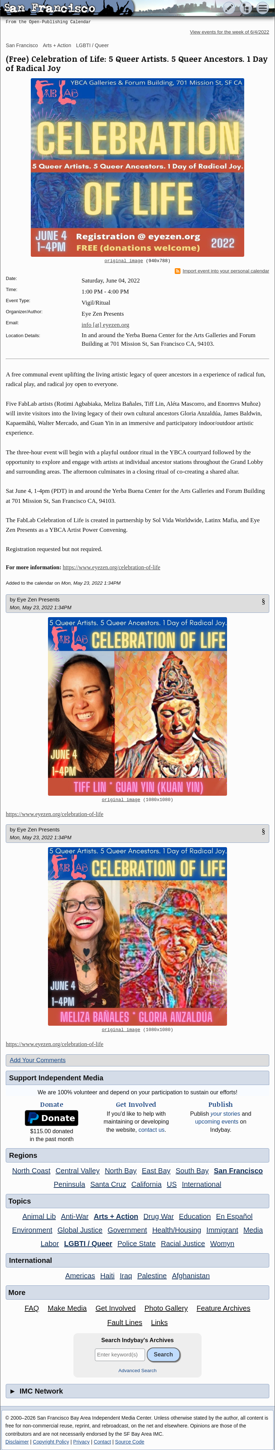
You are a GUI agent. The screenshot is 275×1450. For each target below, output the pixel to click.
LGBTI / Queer (92, 45)
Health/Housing (176, 1230)
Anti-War (74, 1216)
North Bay (121, 1171)
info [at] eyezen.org (105, 324)
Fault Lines (124, 1322)
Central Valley (78, 1171)
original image (124, 261)
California (146, 1184)
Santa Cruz (108, 1184)
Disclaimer (17, 1442)
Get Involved (116, 1308)
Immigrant (222, 1230)
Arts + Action (57, 45)
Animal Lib (39, 1216)
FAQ (32, 1308)
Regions (23, 1155)
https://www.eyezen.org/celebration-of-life (111, 567)
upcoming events (216, 1122)
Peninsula (69, 1184)
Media (253, 1230)
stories (225, 1114)
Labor (50, 1244)
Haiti (107, 1276)
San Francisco (22, 45)
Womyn (222, 1244)
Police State (136, 1244)
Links (159, 1322)
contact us (152, 1130)
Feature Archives (223, 1308)
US (172, 1184)
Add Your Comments (38, 1060)
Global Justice (80, 1230)
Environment (32, 1230)
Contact (102, 1442)
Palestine (152, 1276)
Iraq (126, 1276)
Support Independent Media (56, 1078)
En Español (234, 1216)
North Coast (31, 1171)
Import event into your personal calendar (222, 271)
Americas (80, 1276)
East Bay (156, 1171)
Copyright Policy (51, 1442)
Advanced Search (138, 1370)
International (201, 1184)
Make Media (67, 1308)
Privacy (81, 1442)
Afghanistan (191, 1276)
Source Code (129, 1442)
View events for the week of (229, 32)
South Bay (192, 1171)
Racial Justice (183, 1244)
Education (195, 1216)
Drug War (159, 1216)
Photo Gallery (166, 1308)
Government (127, 1230)
